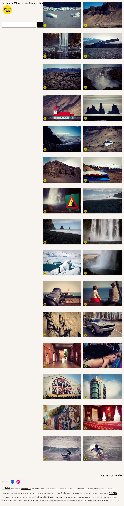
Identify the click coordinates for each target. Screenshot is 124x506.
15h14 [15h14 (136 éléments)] (6, 488)
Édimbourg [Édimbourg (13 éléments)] (114, 500)
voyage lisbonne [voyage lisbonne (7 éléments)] (98, 500)
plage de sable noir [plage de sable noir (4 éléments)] (90, 497)
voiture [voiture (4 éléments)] (51, 500)
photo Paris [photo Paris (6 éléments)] (69, 497)
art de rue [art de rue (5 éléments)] (90, 488)
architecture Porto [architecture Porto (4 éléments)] (64, 488)
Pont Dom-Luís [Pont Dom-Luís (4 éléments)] (105, 497)
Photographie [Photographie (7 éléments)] (15, 497)
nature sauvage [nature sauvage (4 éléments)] (56, 493)
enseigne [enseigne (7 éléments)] (21, 493)
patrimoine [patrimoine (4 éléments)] (76, 493)
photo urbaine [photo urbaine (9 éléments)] (79, 497)
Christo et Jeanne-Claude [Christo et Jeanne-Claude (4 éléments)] (107, 488)
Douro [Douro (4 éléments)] (15, 493)
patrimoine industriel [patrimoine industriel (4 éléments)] (85, 493)
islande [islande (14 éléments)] (28, 493)
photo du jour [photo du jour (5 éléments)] (6, 497)
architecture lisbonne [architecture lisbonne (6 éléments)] (38, 488)
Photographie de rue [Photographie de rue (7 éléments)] (27, 497)
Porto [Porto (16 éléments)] (4, 500)
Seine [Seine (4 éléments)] (25, 500)
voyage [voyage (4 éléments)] (78, 500)
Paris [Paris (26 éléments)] (63, 493)
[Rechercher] (41, 25)
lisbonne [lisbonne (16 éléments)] (35, 493)
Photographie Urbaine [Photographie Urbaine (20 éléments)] (45, 497)
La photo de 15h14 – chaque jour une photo (22, 3)
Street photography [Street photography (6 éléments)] (41, 500)
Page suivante (111, 475)
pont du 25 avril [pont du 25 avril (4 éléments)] (114, 497)
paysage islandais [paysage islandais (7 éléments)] (97, 493)
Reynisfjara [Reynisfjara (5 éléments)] (20, 500)
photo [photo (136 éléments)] (113, 493)
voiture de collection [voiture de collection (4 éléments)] (69, 500)
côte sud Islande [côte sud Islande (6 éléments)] (7, 493)
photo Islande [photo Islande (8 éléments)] (60, 497)
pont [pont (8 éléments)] (98, 497)
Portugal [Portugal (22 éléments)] (12, 500)
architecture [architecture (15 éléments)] (26, 488)
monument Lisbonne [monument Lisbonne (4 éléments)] (45, 493)
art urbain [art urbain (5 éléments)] (97, 488)
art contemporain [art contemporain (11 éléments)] (79, 489)
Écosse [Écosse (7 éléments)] (106, 500)
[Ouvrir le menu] (3, 16)
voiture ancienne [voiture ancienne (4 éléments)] (58, 500)
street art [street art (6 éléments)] (31, 500)
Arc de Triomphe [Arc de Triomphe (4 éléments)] (15, 488)
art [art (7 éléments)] (71, 488)
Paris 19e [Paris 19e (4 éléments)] (69, 493)
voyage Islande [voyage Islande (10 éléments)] (86, 500)
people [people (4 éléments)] (106, 493)
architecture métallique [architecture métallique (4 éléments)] (52, 488)
